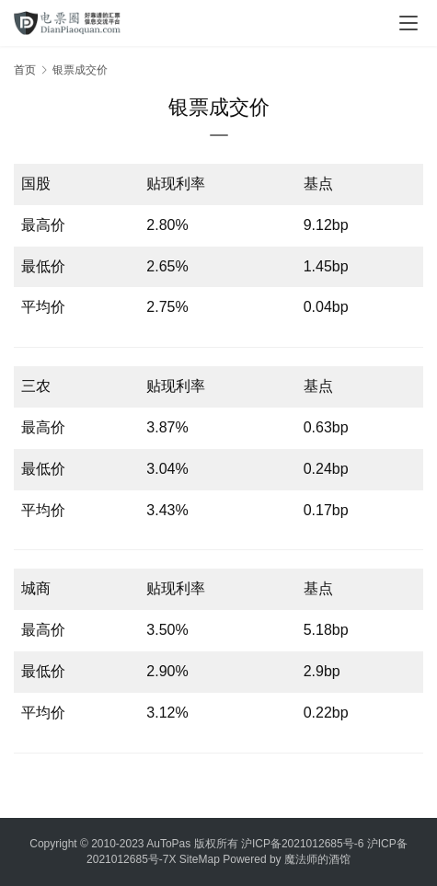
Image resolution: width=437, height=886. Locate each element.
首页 (25, 69)
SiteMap (199, 859)
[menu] (408, 23)
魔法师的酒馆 (317, 859)
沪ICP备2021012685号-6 (302, 843)
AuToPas (168, 843)
